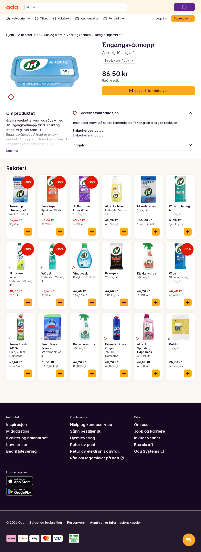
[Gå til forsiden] (12, 7)
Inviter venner (147, 438)
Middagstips (17, 431)
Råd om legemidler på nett (97, 458)
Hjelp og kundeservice (91, 424)
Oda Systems (149, 451)
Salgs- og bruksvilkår (45, 522)
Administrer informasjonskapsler (115, 522)
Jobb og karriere (149, 431)
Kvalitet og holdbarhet (27, 438)
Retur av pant (82, 444)
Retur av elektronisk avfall (94, 451)
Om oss (141, 424)
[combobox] (78, 7)
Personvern (76, 522)
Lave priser (16, 444)
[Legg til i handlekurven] (28, 232)
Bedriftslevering (21, 451)
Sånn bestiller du (85, 431)
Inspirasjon (16, 424)
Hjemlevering (82, 438)
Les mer (12, 150)
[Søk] (28, 7)
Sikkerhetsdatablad (87, 135)
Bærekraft (143, 444)
